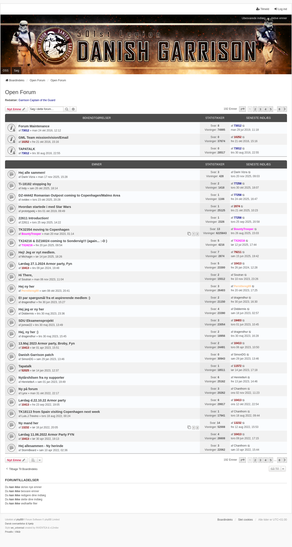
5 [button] (270, 109)
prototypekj (28, 211)
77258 (237, 183)
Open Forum (20, 92)
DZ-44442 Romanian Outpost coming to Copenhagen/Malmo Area (69, 195)
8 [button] (279, 109)
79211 (237, 252)
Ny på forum (28, 389)
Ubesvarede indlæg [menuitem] (254, 18)
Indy (24, 188)
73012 (25, 130)
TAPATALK (26, 149)
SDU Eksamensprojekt (36, 320)
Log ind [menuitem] (280, 9)
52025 (25, 370)
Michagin (26, 256)
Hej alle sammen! (31, 172)
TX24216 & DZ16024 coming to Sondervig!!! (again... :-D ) (62, 241)
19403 (237, 320)
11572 (237, 366)
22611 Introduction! (33, 218)
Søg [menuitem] (16, 70)
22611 (25, 222)
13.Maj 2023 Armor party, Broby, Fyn (46, 343)
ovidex (25, 199)
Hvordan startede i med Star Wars (44, 207)
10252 (25, 141)
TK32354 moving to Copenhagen (43, 229)
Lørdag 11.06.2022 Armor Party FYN (46, 434)
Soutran (26, 279)
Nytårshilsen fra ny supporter (41, 377)
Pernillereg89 (30, 290)
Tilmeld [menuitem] (262, 9)
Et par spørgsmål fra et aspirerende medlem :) (54, 298)
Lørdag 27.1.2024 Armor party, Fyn (45, 264)
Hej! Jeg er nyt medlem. (36, 252)
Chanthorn (240, 388)
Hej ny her (26, 286)
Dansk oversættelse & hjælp (19, 523)
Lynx (24, 393)
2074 (237, 206)
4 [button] (265, 109)
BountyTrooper (31, 233)
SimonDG (27, 359)
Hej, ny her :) (28, 332)
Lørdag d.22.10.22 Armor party (42, 400)
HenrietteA (27, 381)
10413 (25, 268)
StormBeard (28, 450)
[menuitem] (9, 532)
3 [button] (260, 109)
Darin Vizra (28, 177)
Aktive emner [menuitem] (279, 18)
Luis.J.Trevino (29, 416)
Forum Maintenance (34, 126)
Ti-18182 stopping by (34, 184)
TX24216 (27, 245)
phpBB (19, 519)
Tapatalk (24, 366)
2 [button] (255, 109)
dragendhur (28, 302)
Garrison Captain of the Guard (36, 100)
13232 (25, 427)
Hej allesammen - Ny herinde (40, 446)
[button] (242, 109)
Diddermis (27, 313)
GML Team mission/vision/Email (43, 137)
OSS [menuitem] (5, 70)
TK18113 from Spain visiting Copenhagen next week (59, 412)
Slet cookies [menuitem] (245, 519)
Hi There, (25, 275)
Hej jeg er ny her (31, 309)
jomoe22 (26, 325)
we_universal (17, 528)
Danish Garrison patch (36, 355)
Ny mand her (28, 423)
